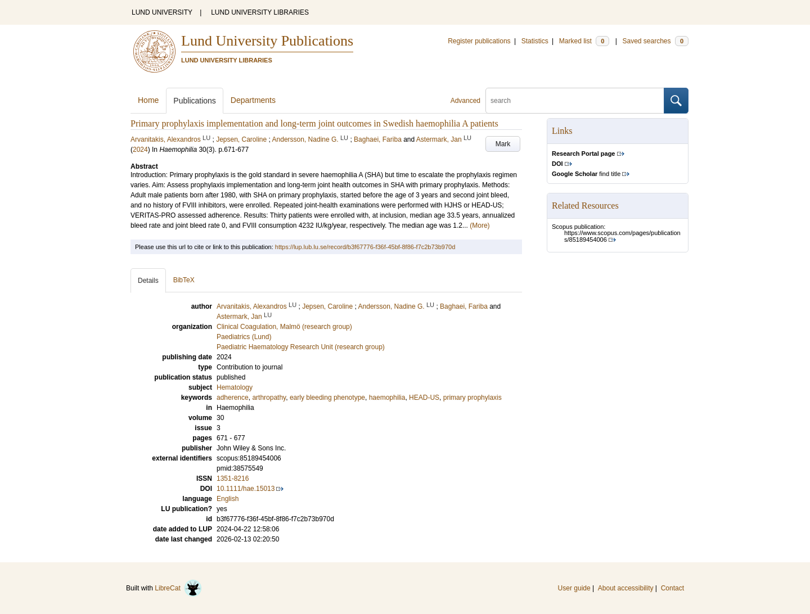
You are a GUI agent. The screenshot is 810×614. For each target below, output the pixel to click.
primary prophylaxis (472, 397)
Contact (672, 588)
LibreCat (178, 588)
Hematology (235, 387)
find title (586, 173)
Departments (253, 100)
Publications (194, 100)
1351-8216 (233, 478)
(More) (479, 225)
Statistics (534, 41)
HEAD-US (424, 397)
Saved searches (655, 41)
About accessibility (626, 588)
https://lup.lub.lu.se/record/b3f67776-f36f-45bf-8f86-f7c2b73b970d (365, 246)
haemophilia (387, 397)
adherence (233, 397)
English (227, 499)
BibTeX (184, 280)
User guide (574, 588)
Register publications (479, 41)
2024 (140, 150)
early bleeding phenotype (327, 397)
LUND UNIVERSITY (162, 12)
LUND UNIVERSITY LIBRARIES (260, 12)
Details (148, 281)
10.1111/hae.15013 (245, 489)
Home (148, 100)
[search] (574, 101)
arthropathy (269, 397)
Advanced (465, 101)
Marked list (584, 41)
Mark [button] (503, 144)
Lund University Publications (267, 41)
